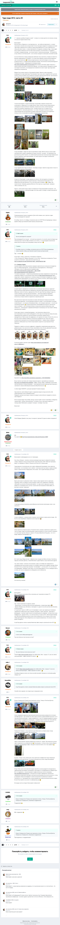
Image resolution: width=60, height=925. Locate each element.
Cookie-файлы (34, 921)
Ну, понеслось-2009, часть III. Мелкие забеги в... (16, 892)
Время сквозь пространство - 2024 (13, 874)
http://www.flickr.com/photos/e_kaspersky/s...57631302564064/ (36, 377)
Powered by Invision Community (30, 924)
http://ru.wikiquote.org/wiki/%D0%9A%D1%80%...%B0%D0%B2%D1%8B (29, 261)
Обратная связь (26, 921)
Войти (30, 859)
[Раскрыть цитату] (16, 233)
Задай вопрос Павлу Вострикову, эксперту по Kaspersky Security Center (30, 9)
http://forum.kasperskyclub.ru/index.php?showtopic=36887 (35, 436)
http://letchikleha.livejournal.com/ (21, 773)
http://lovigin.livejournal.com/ (45, 275)
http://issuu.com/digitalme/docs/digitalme (23, 382)
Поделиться (42, 24)
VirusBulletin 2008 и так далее (12, 899)
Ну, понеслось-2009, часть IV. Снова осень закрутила (17, 909)
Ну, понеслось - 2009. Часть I (12, 883)
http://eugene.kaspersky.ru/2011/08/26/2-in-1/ (24, 272)
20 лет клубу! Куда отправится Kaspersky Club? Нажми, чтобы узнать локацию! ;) (30, 13)
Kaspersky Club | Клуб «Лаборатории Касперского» (30, 922)
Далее (15, 30)
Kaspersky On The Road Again (21, 25)
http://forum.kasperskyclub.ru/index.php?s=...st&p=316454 (27, 270)
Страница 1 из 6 (25, 30)
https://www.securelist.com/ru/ (25, 654)
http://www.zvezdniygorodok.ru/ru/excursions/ (24, 64)
